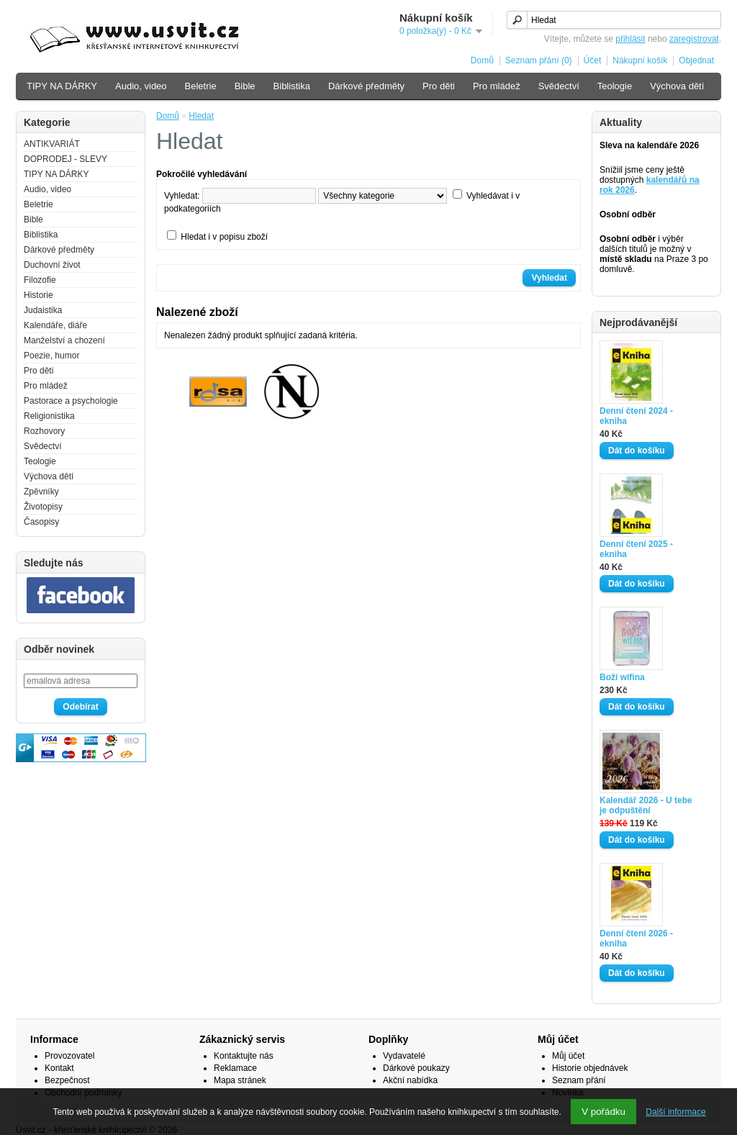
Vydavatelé (404, 1056)
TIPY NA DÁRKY (62, 86)
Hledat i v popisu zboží (224, 237)
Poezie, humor (51, 356)
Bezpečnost (67, 1080)
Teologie (614, 86)
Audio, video (141, 86)
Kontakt (59, 1068)
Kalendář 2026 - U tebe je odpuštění (646, 805)
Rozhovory (44, 431)
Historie (38, 295)
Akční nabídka (410, 1080)
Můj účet (568, 1056)
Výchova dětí (677, 86)
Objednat (696, 60)
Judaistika (43, 310)
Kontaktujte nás (243, 1056)
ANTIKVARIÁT (52, 144)
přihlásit (630, 39)
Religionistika (49, 416)
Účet (593, 60)
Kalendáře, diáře (55, 325)
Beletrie (201, 86)
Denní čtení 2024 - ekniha (636, 416)
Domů (482, 60)
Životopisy (43, 507)
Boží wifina (622, 677)
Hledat (201, 116)
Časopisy (41, 522)
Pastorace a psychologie (71, 401)
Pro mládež (496, 86)
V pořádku (603, 1111)
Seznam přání (579, 1080)
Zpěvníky (41, 492)
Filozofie (40, 280)
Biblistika (291, 86)
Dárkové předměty (366, 86)
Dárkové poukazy (416, 1068)
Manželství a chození (64, 340)
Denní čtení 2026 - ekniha (636, 938)
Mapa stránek (240, 1080)
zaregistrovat (694, 39)
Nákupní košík (639, 60)
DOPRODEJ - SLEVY (65, 159)
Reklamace (235, 1068)
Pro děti (438, 86)
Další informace (675, 1112)
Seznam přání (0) (538, 60)
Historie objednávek (590, 1068)
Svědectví (558, 86)
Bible (245, 86)
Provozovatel (69, 1056)
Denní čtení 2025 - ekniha (636, 549)
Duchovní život (52, 265)
